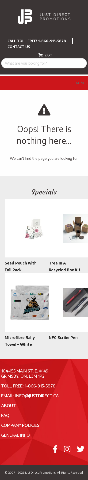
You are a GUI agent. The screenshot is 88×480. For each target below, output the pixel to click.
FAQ (5, 415)
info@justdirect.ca (37, 395)
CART (45, 55)
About (8, 405)
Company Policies (20, 425)
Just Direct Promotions (40, 472)
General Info (15, 435)
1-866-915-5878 (52, 41)
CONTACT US (19, 47)
